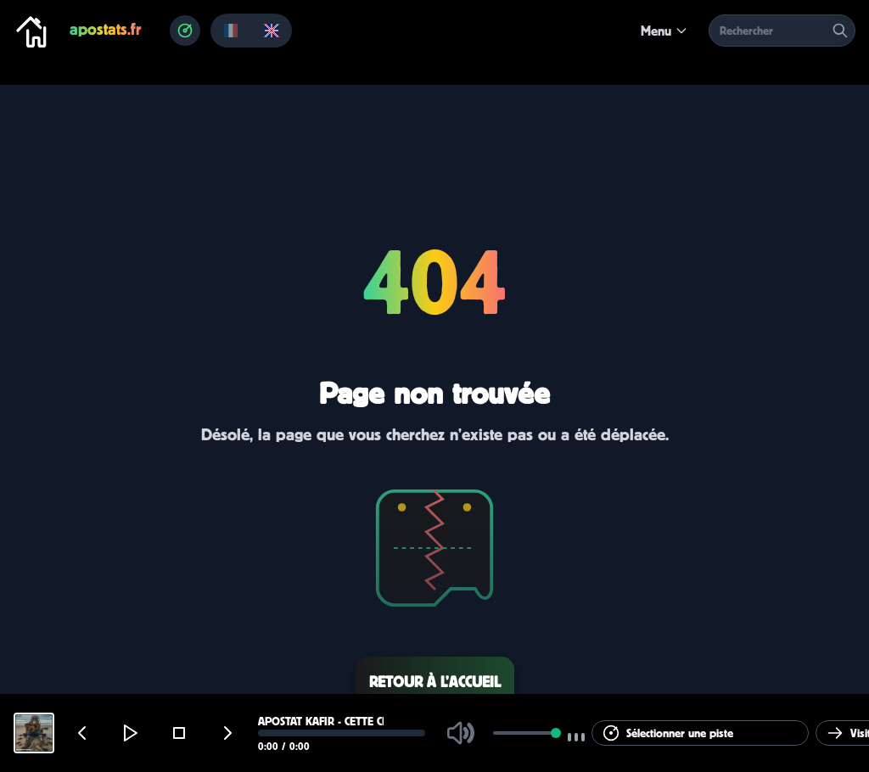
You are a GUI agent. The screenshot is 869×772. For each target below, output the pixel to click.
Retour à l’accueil (435, 682)
